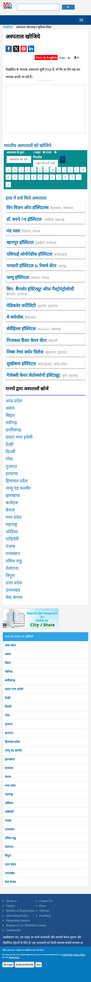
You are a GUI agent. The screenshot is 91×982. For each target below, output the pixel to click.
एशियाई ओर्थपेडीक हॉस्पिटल (36, 254)
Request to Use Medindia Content (26, 925)
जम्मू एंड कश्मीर (13, 750)
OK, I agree (8, 965)
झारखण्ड (10, 759)
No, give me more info (24, 965)
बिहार (8, 662)
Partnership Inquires (18, 920)
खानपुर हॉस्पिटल (31, 242)
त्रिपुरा (8, 855)
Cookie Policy (67, 955)
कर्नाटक (9, 768)
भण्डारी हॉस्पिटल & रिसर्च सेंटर (36, 265)
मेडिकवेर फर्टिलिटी (32, 305)
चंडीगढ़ (8, 671)
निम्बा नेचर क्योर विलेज (36, 352)
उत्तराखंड (10, 873)
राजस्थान (9, 829)
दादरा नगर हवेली (14, 689)
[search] (38, 7)
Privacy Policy (79, 955)
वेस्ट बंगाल (10, 881)
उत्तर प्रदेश (10, 864)
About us (11, 900)
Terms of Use (14, 957)
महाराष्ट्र (9, 794)
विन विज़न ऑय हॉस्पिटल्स (39, 207)
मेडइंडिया (8, 27)
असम (8, 654)
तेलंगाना (9, 846)
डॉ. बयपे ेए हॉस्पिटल (35, 219)
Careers (10, 905)
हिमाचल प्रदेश (12, 741)
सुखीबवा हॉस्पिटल (36, 363)
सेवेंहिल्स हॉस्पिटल (33, 328)
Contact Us (46, 900)
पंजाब (8, 820)
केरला (8, 776)
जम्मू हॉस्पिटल (27, 277)
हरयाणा (9, 733)
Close (38, 965)
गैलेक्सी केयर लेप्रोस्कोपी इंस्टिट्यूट (42, 375)
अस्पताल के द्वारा (15, 152)
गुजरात (8, 724)
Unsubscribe (13, 930)
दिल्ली (8, 706)
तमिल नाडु (10, 838)
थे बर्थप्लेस (21, 317)
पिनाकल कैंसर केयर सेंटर (31, 340)
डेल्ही (7, 697)
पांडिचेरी (9, 811)
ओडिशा (9, 803)
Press (42, 905)
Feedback (45, 915)
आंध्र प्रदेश (10, 645)
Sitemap (44, 910)
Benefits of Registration (20, 910)
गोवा (7, 715)
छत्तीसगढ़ (10, 680)
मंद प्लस (23, 231)
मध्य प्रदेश (10, 785)
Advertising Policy (17, 915)
